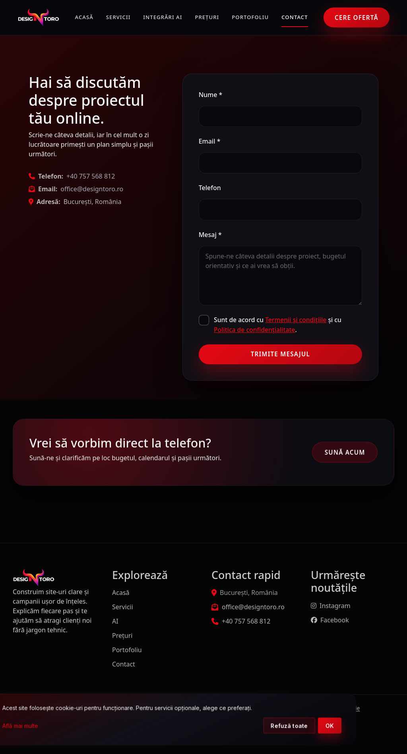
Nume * (211, 94)
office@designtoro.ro (91, 189)
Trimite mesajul (280, 354)
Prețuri (207, 17)
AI (115, 621)
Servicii (118, 17)
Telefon (210, 187)
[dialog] (216, 720)
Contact (294, 17)
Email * (210, 141)
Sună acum (345, 453)
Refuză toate (332, 726)
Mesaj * (210, 234)
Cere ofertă (356, 17)
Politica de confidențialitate (254, 329)
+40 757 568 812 (90, 176)
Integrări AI (162, 17)
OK (372, 726)
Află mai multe (63, 726)
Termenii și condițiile (295, 319)
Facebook (330, 620)
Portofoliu (250, 17)
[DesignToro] (38, 17)
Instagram (331, 605)
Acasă (84, 17)
